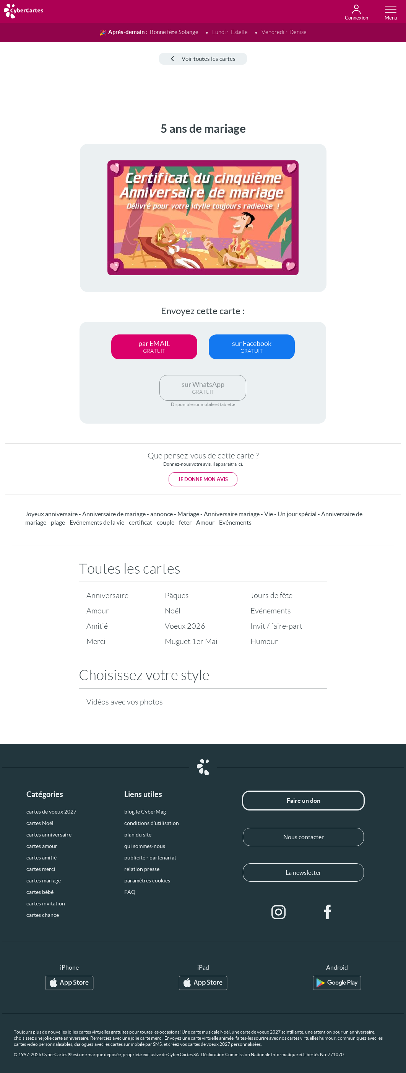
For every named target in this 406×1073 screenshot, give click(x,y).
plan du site (137, 835)
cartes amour (41, 846)
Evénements (270, 611)
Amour (97, 611)
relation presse (141, 869)
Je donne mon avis (203, 479)
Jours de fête (271, 595)
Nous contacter (303, 836)
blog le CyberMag (145, 812)
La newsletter (303, 872)
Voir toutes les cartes (203, 58)
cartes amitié (41, 857)
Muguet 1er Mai (191, 641)
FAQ (129, 892)
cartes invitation (45, 903)
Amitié (97, 626)
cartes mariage (43, 880)
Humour (264, 641)
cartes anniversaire (48, 835)
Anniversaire (107, 595)
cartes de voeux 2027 (51, 812)
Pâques (177, 595)
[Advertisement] (30, 237)
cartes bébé (40, 892)
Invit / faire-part (276, 626)
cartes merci (40, 869)
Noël (172, 611)
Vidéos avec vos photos (124, 702)
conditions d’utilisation (151, 823)
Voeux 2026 (185, 626)
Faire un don (303, 800)
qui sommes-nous (144, 846)
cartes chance (42, 915)
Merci (96, 641)
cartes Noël (40, 823)
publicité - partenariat (150, 857)
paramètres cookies (147, 880)
